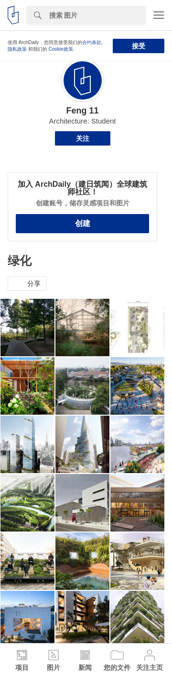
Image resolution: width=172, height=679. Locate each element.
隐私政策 (17, 49)
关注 (82, 138)
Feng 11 (82, 110)
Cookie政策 (61, 49)
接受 (138, 46)
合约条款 (91, 42)
